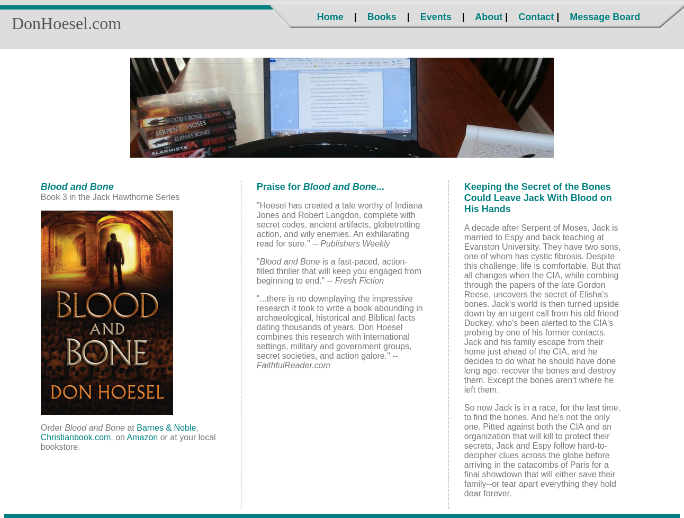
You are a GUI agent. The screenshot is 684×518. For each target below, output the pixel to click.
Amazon (142, 437)
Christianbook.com (76, 437)
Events (436, 17)
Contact (536, 17)
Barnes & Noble (166, 427)
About (488, 17)
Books (382, 17)
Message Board (605, 17)
